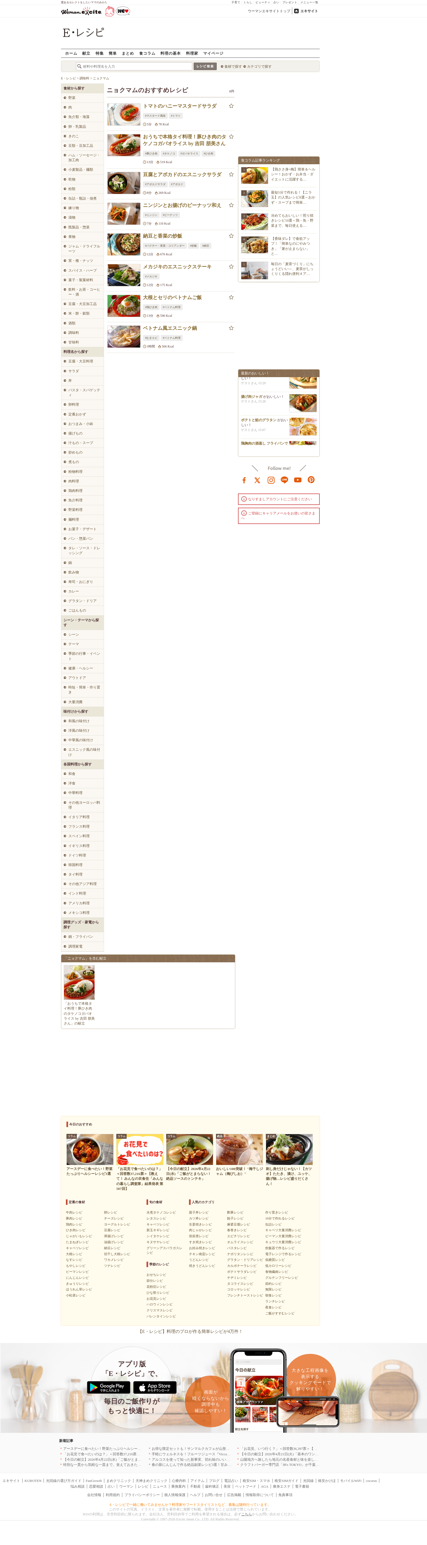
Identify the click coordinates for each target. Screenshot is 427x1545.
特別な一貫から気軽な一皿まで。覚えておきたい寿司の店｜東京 (114, 1465)
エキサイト (309, 11)
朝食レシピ (273, 1295)
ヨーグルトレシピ (117, 1224)
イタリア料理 (79, 817)
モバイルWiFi (350, 1481)
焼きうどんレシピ (202, 1266)
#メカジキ (151, 276)
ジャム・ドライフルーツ (84, 248)
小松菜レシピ (76, 1295)
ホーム (71, 53)
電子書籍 (302, 1486)
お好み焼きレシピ (202, 1248)
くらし (247, 2)
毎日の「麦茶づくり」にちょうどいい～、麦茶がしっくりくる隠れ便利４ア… (292, 269)
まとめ (128, 53)
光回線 (308, 1481)
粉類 (71, 189)
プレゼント (289, 2)
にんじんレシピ (77, 1278)
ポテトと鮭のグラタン (258, 422)
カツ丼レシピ (199, 1218)
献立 (86, 53)
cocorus (371, 1481)
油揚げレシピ (114, 1242)
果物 (71, 237)
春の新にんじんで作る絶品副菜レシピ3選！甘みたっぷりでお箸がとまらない (213, 1465)
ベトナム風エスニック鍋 (170, 328)
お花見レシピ (156, 1299)
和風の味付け (79, 721)
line (284, 480)
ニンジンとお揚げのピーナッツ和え (182, 205)
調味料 (73, 333)
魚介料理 (75, 500)
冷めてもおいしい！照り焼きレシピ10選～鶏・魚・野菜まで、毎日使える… (292, 220)
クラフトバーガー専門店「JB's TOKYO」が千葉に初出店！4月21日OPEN (297, 1465)
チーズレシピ (114, 1218)
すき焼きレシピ (200, 1242)
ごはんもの (77, 610)
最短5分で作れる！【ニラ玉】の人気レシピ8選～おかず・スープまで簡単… (293, 197)
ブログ (214, 1481)
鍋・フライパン (80, 937)
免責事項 (285, 1495)
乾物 (71, 179)
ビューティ (262, 2)
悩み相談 (78, 1486)
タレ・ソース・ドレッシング (84, 550)
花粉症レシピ (156, 1287)
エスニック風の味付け (84, 751)
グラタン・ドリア (82, 601)
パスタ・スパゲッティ (84, 392)
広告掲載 (234, 1495)
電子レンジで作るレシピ (283, 1254)
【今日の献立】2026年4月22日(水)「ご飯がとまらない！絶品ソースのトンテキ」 (127, 1459)
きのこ (73, 136)
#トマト (176, 115)
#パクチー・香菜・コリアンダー (165, 245)
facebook (244, 480)
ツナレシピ (112, 1266)
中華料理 (75, 793)
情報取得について (260, 1495)
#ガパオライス (189, 153)
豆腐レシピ (112, 1230)
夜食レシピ (273, 1307)
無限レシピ (273, 1289)
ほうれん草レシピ (79, 1289)
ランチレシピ (275, 1301)
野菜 (71, 98)
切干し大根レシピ (117, 1254)
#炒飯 (193, 245)
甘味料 (73, 342)
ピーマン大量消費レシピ (283, 1236)
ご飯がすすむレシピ (280, 1313)
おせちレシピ (156, 1275)
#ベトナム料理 (172, 307)
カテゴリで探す (259, 66)
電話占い (231, 1481)
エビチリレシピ (238, 1236)
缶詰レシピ (273, 1224)
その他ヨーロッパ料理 (84, 805)
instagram (271, 480)
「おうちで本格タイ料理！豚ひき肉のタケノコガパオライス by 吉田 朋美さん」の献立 (79, 1013)
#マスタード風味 (155, 115)
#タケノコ (169, 153)
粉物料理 (75, 472)
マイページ (213, 53)
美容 (227, 1486)
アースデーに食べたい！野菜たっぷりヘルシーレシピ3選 (108, 1449)
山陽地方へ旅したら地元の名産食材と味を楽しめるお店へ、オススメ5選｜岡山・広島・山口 (313, 1459)
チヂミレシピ (237, 1278)
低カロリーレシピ (278, 1266)
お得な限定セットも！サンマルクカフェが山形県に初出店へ (199, 1449)
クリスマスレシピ (160, 1310)
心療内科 (179, 1481)
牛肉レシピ (74, 1212)
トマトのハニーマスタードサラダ (179, 106)
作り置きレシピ (276, 1212)
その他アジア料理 (82, 884)
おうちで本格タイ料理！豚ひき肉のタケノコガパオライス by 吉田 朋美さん (184, 140)
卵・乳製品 (77, 127)
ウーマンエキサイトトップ (269, 11)
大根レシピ (74, 1254)
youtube (298, 480)
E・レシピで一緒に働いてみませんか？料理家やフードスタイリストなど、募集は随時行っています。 (190, 1505)
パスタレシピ (237, 1248)
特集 (100, 53)
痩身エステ (282, 1486)
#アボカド (177, 184)
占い (276, 2)
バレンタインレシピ (161, 1316)
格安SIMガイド (286, 1481)
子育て (235, 2)
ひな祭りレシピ (158, 1293)
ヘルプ (195, 1495)
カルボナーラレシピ (242, 1266)
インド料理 (77, 893)
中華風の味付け (80, 740)
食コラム (147, 53)
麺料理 (73, 519)
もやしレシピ (76, 1266)
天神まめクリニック (151, 1481)
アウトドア (77, 678)
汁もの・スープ (80, 443)
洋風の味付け (79, 730)
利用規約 (113, 1495)
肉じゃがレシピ (200, 1230)
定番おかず (77, 414)
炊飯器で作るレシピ (280, 1248)
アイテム (197, 1481)
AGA (265, 1486)
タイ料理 (75, 874)
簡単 (113, 53)
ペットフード (245, 1486)
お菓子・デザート (82, 529)
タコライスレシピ (240, 1284)
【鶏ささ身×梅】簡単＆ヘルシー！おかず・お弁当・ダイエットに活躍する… (293, 174)
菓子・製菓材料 (80, 280)
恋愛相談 (96, 1486)
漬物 (71, 217)
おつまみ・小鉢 (80, 424)
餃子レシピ (235, 1218)
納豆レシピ (112, 1248)
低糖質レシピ (275, 1260)
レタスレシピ (156, 1218)
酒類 (71, 323)
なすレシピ (74, 1260)
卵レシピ (110, 1212)
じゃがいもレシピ (79, 1236)
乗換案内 (178, 1486)
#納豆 (205, 245)
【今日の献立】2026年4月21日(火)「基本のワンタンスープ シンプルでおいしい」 (304, 1454)
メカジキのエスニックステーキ (177, 266)
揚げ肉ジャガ (251, 398)
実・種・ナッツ (80, 261)
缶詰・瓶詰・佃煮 (82, 198)
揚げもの (75, 433)
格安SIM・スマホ (256, 1481)
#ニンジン (151, 214)
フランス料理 (79, 826)
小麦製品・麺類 (80, 169)
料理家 (192, 53)
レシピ (143, 1486)
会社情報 (94, 1495)
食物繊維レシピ (276, 1272)
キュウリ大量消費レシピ (283, 1242)
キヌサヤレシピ (158, 1242)
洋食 (71, 783)
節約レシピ (273, 1284)
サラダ (73, 371)
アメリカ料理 (79, 903)
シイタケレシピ (158, 1236)
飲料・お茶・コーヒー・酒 (84, 291)
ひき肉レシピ (76, 1230)
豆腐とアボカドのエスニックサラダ (182, 174)
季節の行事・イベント (84, 655)
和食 (71, 774)
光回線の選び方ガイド (63, 1481)
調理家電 (75, 946)
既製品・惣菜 (79, 227)
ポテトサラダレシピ (242, 1272)
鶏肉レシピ (74, 1224)
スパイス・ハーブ (82, 270)
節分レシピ (155, 1281)
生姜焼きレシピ (200, 1224)
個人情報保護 (174, 1495)
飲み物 (73, 572)
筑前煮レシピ (199, 1236)
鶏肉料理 (75, 491)
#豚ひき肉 (151, 153)
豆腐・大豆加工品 (82, 304)
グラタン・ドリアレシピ (245, 1260)
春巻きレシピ (237, 1230)
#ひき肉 (208, 153)
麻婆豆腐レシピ (238, 1224)
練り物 (73, 208)
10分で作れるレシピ (280, 1218)
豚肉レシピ (74, 1218)
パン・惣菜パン (80, 538)
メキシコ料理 (79, 913)
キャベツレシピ (77, 1248)
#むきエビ (151, 337)
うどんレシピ (199, 1260)
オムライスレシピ (240, 1242)
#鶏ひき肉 (151, 307)
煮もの (73, 462)
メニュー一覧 (309, 2)
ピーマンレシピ (77, 1272)
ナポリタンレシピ (240, 1254)
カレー (73, 591)
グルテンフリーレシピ (281, 1278)
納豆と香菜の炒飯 (162, 236)
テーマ (73, 644)
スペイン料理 (79, 836)
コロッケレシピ (238, 1289)
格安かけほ (327, 1481)
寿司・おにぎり (80, 582)
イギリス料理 (79, 846)
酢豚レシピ (235, 1212)
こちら (246, 1514)
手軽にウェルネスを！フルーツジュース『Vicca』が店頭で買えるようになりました (218, 1454)
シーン (73, 634)
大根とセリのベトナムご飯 (172, 297)
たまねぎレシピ (77, 1242)
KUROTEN (33, 1481)
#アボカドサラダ (155, 184)
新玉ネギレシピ (158, 1230)
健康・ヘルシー (80, 668)
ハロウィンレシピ (160, 1304)
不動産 (195, 1486)
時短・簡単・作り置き (84, 689)
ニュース (160, 1486)
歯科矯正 (212, 1486)
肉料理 (73, 481)
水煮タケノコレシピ (161, 1212)
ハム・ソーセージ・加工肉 (84, 157)
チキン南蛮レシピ (202, 1254)
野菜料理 (75, 510)
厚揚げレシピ (114, 1236)
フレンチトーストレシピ (245, 1295)
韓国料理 (75, 865)
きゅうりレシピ (77, 1284)
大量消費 (75, 702)
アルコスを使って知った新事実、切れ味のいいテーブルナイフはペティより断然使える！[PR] (226, 1459)
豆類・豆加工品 (80, 146)
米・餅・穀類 (79, 313)
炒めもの (75, 452)
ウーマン (126, 1486)
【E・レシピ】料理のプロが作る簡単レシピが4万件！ (190, 1331)
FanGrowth (94, 1481)
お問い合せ (213, 1495)
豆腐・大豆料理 (80, 361)
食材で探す (233, 66)
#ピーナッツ (170, 214)
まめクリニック (118, 1481)
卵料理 (73, 404)
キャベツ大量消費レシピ (283, 1230)
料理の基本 (170, 53)
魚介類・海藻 (79, 117)
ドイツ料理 (77, 855)
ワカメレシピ (114, 1260)
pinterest (311, 480)
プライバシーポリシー (142, 1495)
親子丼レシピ (199, 1212)
